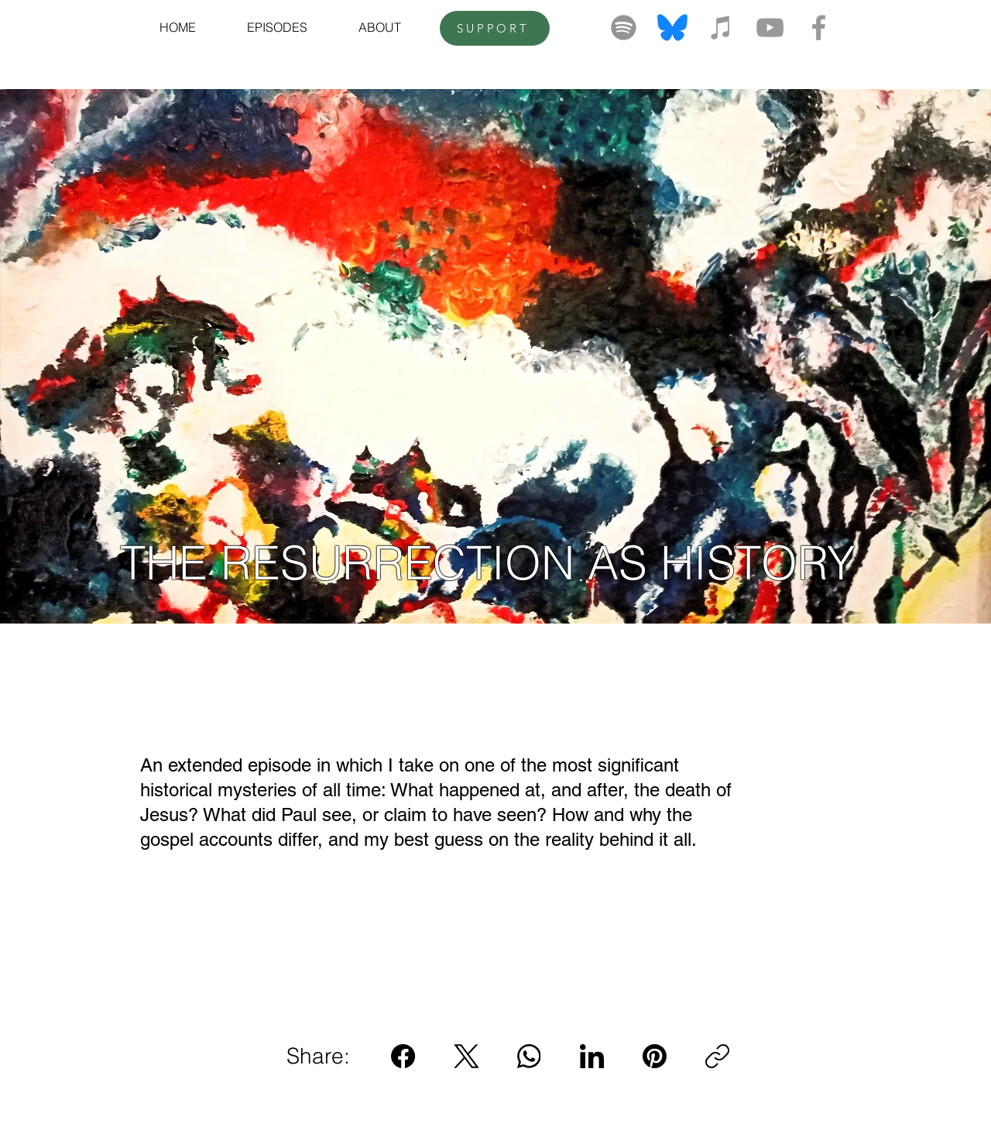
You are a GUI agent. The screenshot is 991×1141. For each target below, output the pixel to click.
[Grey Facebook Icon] (818, 27)
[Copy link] (717, 1056)
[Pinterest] (655, 1056)
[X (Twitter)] (466, 1056)
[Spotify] (623, 27)
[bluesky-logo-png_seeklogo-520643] (672, 27)
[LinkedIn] (592, 1056)
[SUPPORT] (495, 28)
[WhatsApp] (529, 1056)
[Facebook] (404, 1056)
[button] (277, 27)
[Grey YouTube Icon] (770, 27)
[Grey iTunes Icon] (721, 27)
